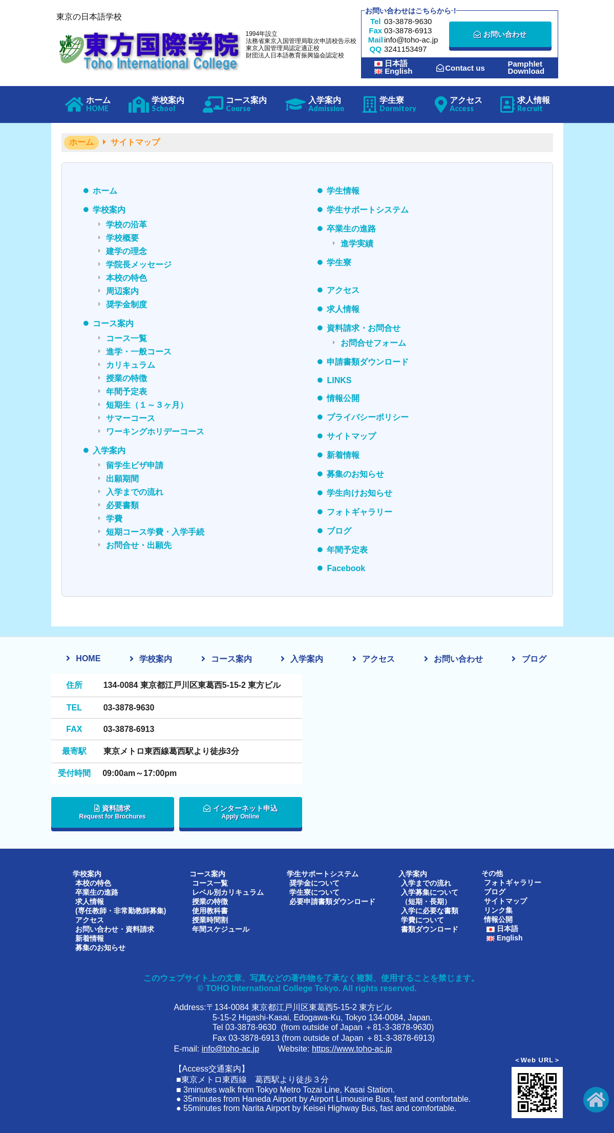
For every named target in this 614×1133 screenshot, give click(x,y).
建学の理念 (126, 251)
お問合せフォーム (373, 343)
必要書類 (122, 505)
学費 (114, 518)
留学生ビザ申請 (134, 465)
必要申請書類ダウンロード (332, 901)
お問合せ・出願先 (139, 545)
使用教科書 (210, 910)
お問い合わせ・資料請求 (114, 929)
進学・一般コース (139, 351)
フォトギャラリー (359, 512)
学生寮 (339, 262)
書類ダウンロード (429, 929)
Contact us (460, 68)
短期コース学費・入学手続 (155, 532)
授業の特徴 (126, 378)
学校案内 (109, 209)
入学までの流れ (134, 492)
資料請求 (112, 812)
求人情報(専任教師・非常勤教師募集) (120, 905)
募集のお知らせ (355, 474)
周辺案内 (122, 291)
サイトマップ (351, 436)
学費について (422, 919)
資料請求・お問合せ (363, 328)
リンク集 (498, 910)
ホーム (105, 190)
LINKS (339, 380)
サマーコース (130, 418)
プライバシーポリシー (368, 417)
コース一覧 (126, 338)
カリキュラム (130, 365)
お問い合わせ (500, 34)
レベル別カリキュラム (228, 892)
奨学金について (314, 882)
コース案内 (113, 323)
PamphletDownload (525, 67)
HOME (88, 658)
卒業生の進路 (351, 228)
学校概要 (122, 238)
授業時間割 (210, 919)
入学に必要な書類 (429, 910)
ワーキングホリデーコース (155, 431)
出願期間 (122, 478)
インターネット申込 (240, 812)
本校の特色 (126, 278)
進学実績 (357, 243)
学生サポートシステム (368, 209)
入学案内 (109, 450)
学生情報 (343, 190)
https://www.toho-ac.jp (352, 1048)
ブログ (339, 531)
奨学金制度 (126, 304)
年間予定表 (126, 391)
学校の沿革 (126, 224)
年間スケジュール (220, 929)
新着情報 (343, 455)
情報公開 (343, 398)
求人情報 (343, 309)
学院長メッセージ (139, 264)
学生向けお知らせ (359, 493)
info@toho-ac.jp (230, 1048)
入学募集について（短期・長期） (429, 896)
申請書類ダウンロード (368, 362)
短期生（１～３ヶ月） (147, 405)
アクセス (343, 290)
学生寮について (314, 892)
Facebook (346, 568)
